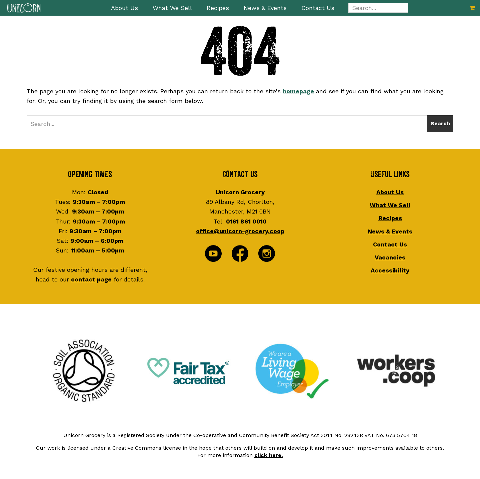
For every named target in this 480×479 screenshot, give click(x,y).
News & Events (390, 231)
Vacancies (390, 257)
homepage (298, 91)
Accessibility (390, 270)
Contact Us (390, 244)
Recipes (390, 218)
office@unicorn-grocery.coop (240, 231)
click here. (268, 455)
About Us (390, 192)
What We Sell (390, 205)
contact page (91, 279)
